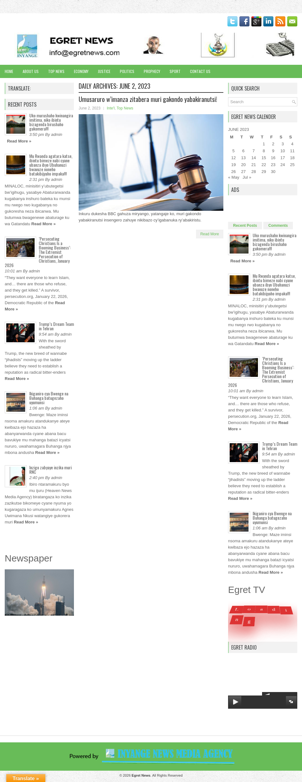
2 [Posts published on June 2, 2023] (273, 144)
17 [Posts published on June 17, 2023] (282, 157)
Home (9, 71)
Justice (104, 71)
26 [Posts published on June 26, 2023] (233, 171)
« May (233, 177)
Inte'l (111, 108)
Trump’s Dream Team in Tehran (56, 326)
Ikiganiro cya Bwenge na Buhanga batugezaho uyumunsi (48, 397)
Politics (127, 71)
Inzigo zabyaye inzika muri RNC (50, 469)
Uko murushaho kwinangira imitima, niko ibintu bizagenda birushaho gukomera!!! (51, 122)
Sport (175, 71)
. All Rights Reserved (156, 775)
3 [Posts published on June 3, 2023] (283, 144)
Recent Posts (245, 225)
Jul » (247, 177)
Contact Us (200, 71)
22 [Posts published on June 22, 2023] (263, 164)
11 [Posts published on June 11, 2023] (292, 150)
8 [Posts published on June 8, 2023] (264, 150)
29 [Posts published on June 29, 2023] (263, 171)
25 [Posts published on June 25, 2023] (292, 164)
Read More (209, 234)
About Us (31, 71)
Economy (81, 71)
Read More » (19, 141)
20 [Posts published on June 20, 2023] (243, 164)
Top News (56, 71)
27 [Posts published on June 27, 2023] (243, 171)
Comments (278, 225)
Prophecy (152, 71)
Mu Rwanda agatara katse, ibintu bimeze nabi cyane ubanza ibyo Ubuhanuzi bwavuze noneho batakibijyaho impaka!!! (50, 165)
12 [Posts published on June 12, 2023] (233, 157)
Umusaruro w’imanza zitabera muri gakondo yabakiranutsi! (148, 99)
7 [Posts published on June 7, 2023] (254, 150)
